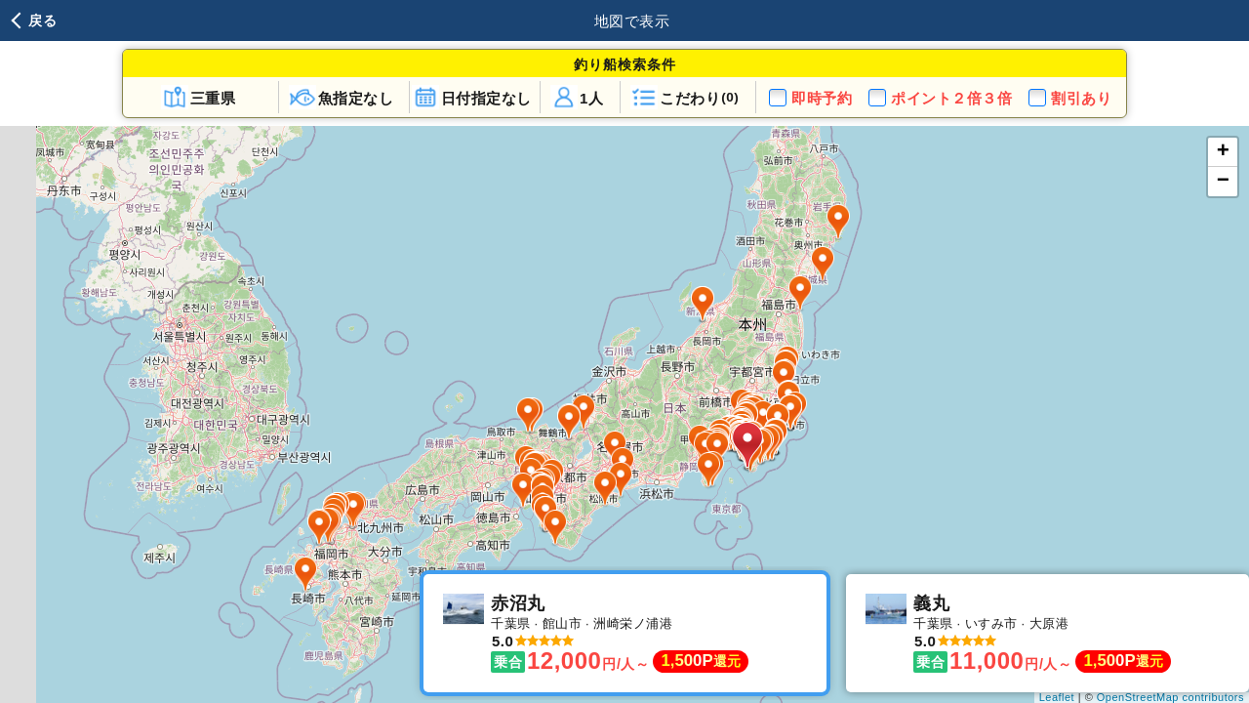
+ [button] (1223, 152)
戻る (42, 20)
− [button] (1223, 181)
